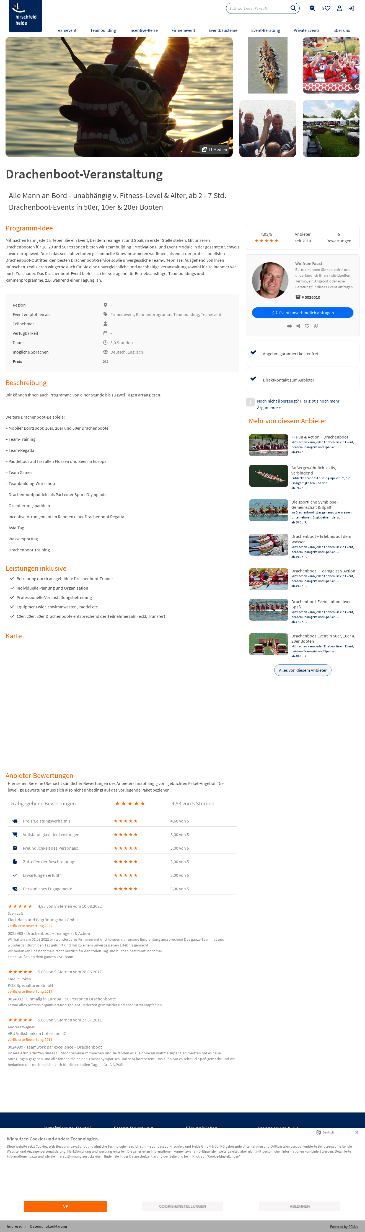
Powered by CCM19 (344, 1226)
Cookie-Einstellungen (182, 1206)
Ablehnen (300, 1206)
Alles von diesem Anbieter (303, 670)
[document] (182, 1168)
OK (65, 1206)
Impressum (16, 1226)
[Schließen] (357, 1132)
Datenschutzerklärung (48, 1226)
